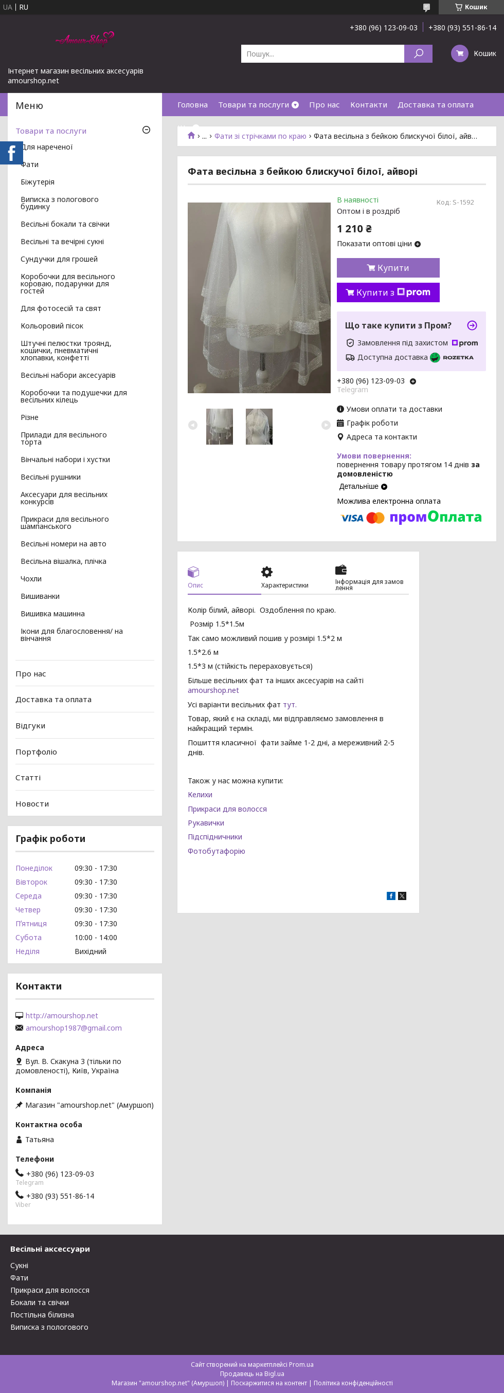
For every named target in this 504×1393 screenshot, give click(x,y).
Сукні (19, 1265)
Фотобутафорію (216, 851)
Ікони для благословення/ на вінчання (72, 635)
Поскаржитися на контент (269, 1383)
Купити (393, 267)
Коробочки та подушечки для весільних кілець (74, 397)
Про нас (324, 104)
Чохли (31, 579)
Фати (30, 165)
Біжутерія (38, 182)
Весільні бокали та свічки (65, 225)
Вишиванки (40, 597)
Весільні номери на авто (63, 544)
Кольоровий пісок (52, 326)
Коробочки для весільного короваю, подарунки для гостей (68, 284)
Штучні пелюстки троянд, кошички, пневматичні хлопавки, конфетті (66, 351)
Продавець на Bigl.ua (252, 1373)
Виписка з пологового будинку (60, 203)
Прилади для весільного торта (64, 439)
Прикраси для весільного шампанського (65, 523)
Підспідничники (215, 836)
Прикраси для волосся (227, 809)
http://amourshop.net (62, 1015)
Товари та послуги (253, 104)
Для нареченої (47, 147)
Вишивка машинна (53, 614)
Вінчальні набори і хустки (65, 460)
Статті (28, 777)
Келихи (200, 794)
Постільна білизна (42, 1314)
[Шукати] (418, 54)
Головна (192, 104)
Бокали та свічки (39, 1302)
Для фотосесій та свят (61, 309)
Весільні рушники (51, 477)
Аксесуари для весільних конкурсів (64, 498)
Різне (30, 418)
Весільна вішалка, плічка (63, 562)
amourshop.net (213, 690)
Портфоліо (36, 751)
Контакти (368, 104)
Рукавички (206, 823)
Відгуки (30, 725)
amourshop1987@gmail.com (74, 1028)
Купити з (393, 292)
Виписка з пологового (49, 1327)
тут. (290, 704)
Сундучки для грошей (59, 259)
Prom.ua (301, 1364)
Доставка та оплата (436, 104)
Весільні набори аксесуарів (68, 376)
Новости (32, 803)
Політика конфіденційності (353, 1383)
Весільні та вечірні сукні (62, 242)
